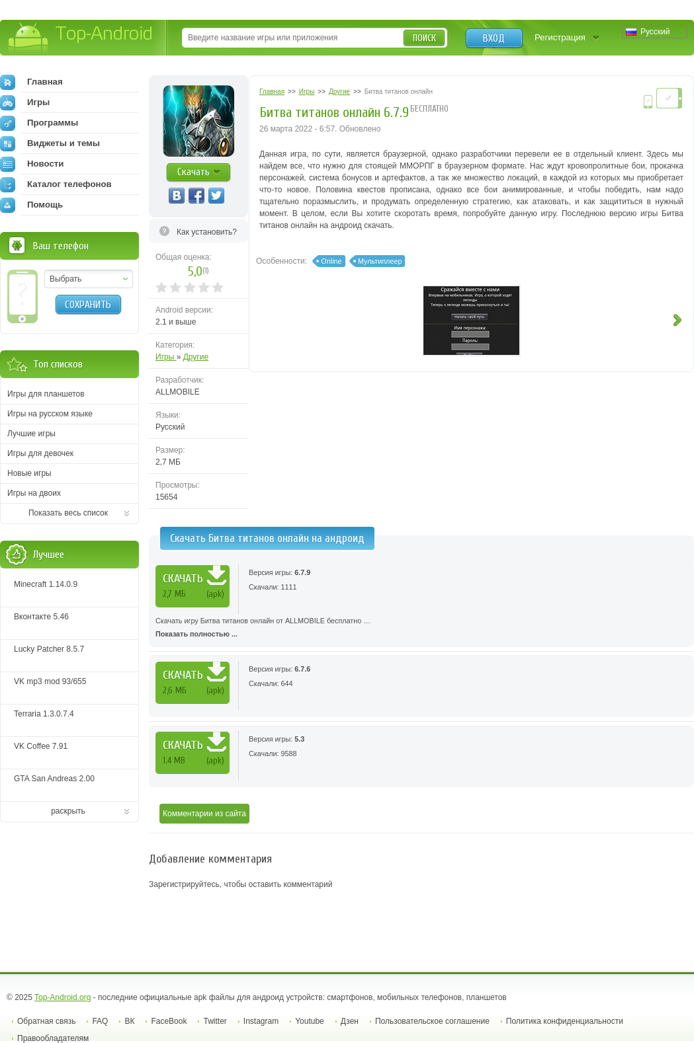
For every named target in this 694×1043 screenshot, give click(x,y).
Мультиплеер (380, 261)
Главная (31, 82)
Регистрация (560, 37)
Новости (32, 164)
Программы (39, 123)
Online (331, 261)
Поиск (424, 38)
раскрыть (68, 811)
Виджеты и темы (50, 143)
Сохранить (88, 305)
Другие (195, 357)
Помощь (31, 205)
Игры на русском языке (50, 413)
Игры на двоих (34, 493)
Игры (166, 357)
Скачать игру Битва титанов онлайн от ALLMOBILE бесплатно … (421, 628)
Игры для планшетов (46, 394)
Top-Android (81, 38)
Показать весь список (68, 513)
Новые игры (29, 473)
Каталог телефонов (56, 184)
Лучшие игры (31, 433)
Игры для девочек (40, 453)
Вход (494, 38)
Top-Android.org (62, 997)
